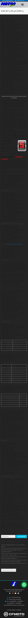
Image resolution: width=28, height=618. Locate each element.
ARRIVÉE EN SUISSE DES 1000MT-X (9, 558)
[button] (22, 4)
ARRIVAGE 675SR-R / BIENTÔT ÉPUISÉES (10, 561)
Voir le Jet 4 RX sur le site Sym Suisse (14, 244)
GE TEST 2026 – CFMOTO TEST (9, 555)
